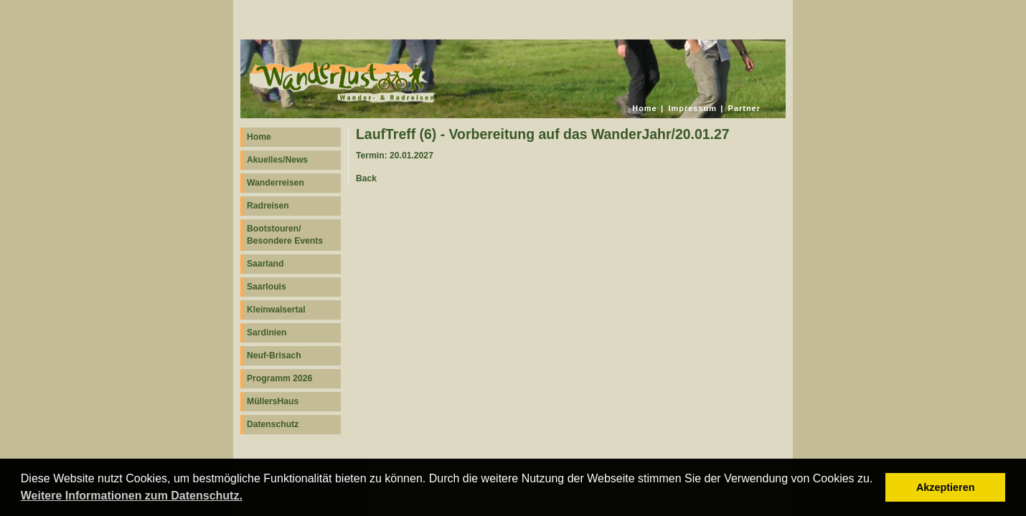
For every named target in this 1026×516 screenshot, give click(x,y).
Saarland (265, 264)
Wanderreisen (275, 183)
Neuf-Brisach (274, 355)
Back (366, 178)
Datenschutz (272, 424)
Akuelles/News (277, 160)
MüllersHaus (272, 401)
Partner (744, 108)
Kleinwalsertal (276, 310)
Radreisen (268, 206)
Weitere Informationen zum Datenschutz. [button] (132, 495)
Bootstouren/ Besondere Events (285, 235)
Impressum (692, 108)
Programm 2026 (279, 378)
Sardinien (266, 333)
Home (644, 108)
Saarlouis (266, 287)
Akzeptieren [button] (945, 487)
